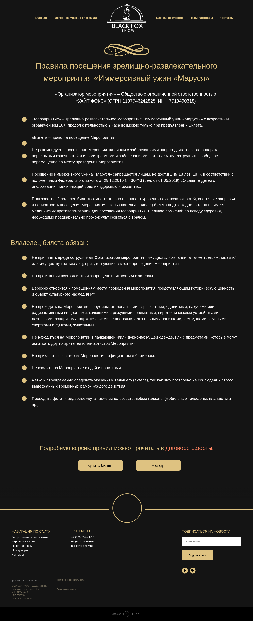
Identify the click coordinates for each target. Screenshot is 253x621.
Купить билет (99, 465)
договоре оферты (189, 448)
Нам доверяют (21, 550)
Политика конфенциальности (70, 580)
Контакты (227, 17)
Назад (157, 465)
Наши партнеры (201, 17)
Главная (41, 17)
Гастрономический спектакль (30, 537)
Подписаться (197, 555)
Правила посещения (66, 589)
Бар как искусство (169, 17)
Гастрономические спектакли (75, 17)
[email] (211, 541)
